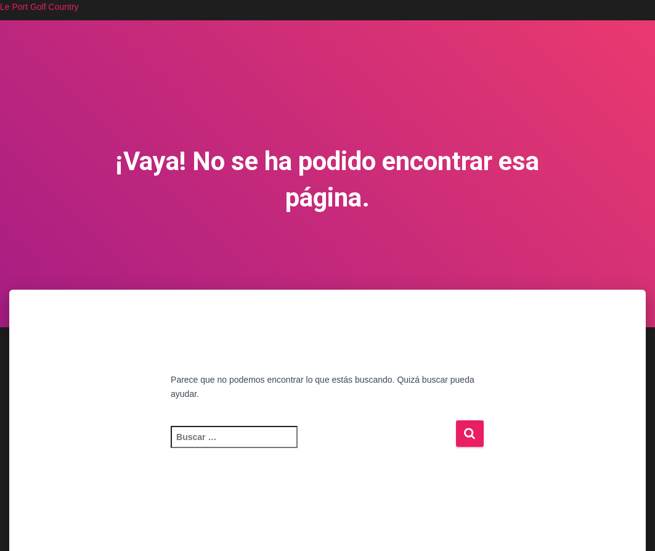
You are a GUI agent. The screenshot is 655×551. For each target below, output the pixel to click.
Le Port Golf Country (39, 7)
